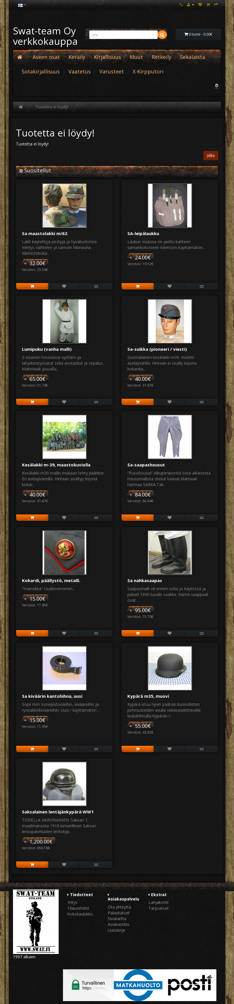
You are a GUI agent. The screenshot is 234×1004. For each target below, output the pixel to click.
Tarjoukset (158, 908)
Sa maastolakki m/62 (44, 233)
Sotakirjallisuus (41, 71)
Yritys (72, 902)
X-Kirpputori (148, 71)
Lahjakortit (158, 902)
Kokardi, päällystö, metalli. (51, 580)
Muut (136, 56)
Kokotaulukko (80, 914)
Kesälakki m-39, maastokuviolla (56, 465)
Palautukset (119, 913)
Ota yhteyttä (119, 907)
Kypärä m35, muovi (148, 696)
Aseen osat (46, 56)
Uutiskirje (116, 930)
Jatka (211, 155)
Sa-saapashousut (146, 465)
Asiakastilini (118, 924)
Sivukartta (117, 918)
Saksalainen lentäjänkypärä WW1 (58, 812)
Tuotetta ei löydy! (52, 107)
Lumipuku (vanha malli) (47, 349)
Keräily (76, 56)
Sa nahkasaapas (144, 580)
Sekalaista (192, 56)
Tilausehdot (78, 908)
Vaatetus (79, 71)
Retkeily (161, 56)
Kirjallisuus (107, 56)
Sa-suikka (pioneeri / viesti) (157, 349)
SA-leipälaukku (143, 233)
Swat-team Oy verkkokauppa (45, 36)
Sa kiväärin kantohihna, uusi (52, 696)
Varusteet (111, 71)
